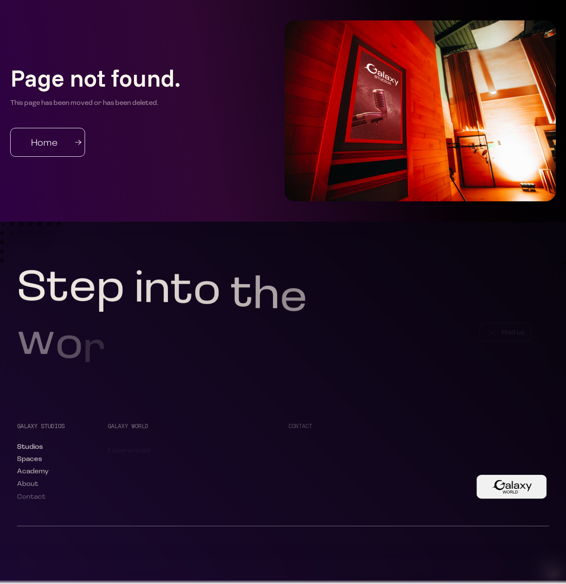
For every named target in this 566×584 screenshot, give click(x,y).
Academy (32, 472)
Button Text (506, 486)
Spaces (29, 459)
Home (44, 142)
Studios (30, 447)
